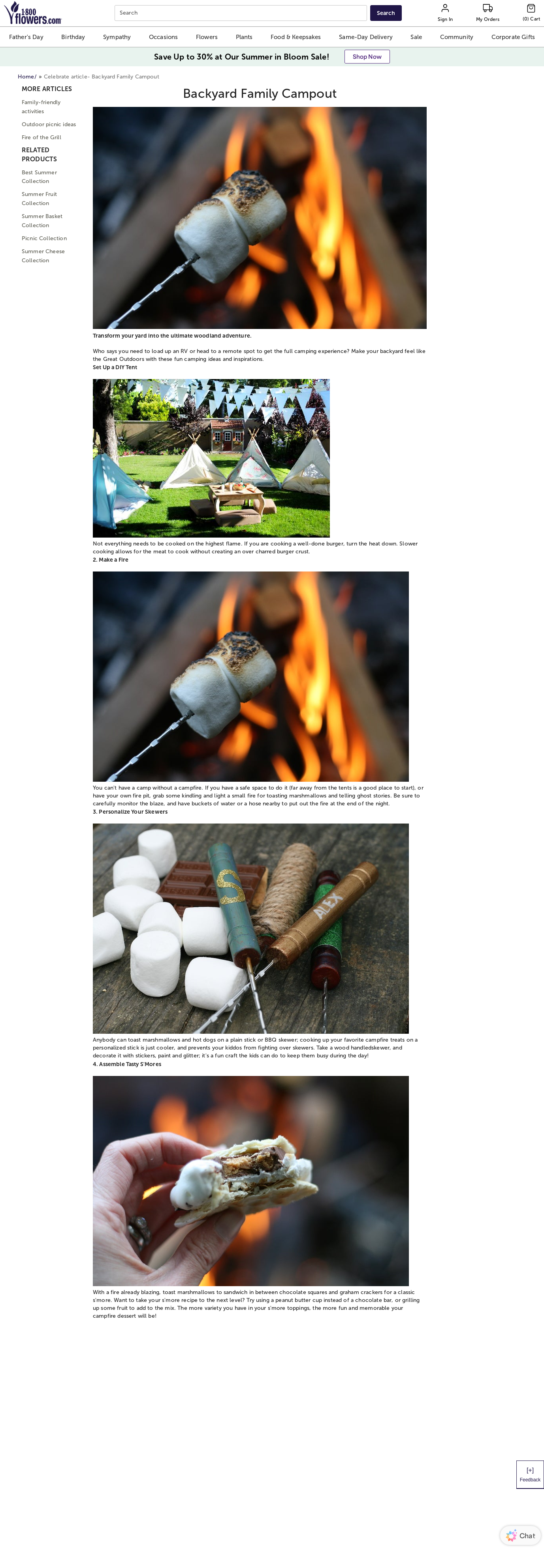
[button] (26, 37)
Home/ (27, 77)
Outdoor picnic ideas (49, 124)
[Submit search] (386, 13)
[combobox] (241, 13)
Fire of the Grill (41, 137)
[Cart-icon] (531, 13)
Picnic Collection (44, 238)
